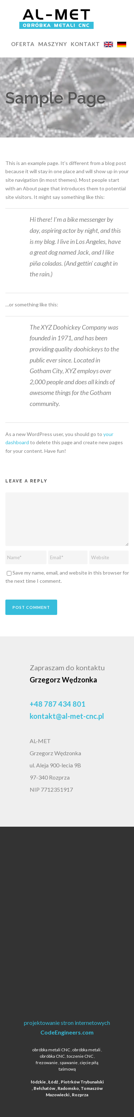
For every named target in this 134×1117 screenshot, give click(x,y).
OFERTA (23, 44)
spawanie (69, 1062)
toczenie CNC (80, 1056)
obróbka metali (86, 1049)
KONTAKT (85, 44)
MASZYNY (52, 44)
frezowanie (47, 1062)
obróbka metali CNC (51, 1049)
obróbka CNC (52, 1056)
